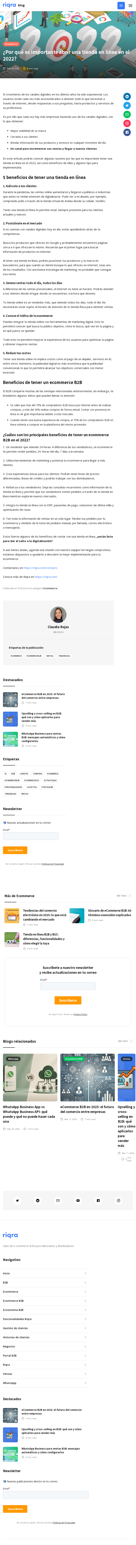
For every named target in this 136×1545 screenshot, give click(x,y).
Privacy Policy (80, 1014)
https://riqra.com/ (46, 577)
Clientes (24, 773)
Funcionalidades (13, 787)
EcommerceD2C (31, 780)
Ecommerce (11, 43)
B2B (13, 773)
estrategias (50, 780)
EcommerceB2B (34, 656)
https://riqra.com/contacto (40, 568)
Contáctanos (123, 5)
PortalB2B (47, 787)
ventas (50, 656)
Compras (37, 773)
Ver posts (58, 632)
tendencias (64, 656)
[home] (14, 5)
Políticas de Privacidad (53, 863)
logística (32, 787)
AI (6, 773)
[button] (130, 5)
